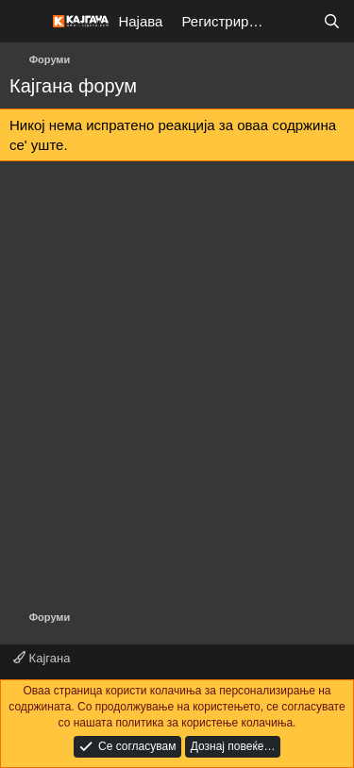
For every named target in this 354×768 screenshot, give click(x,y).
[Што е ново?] (294, 21)
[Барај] (331, 21)
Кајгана (41, 658)
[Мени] (26, 22)
